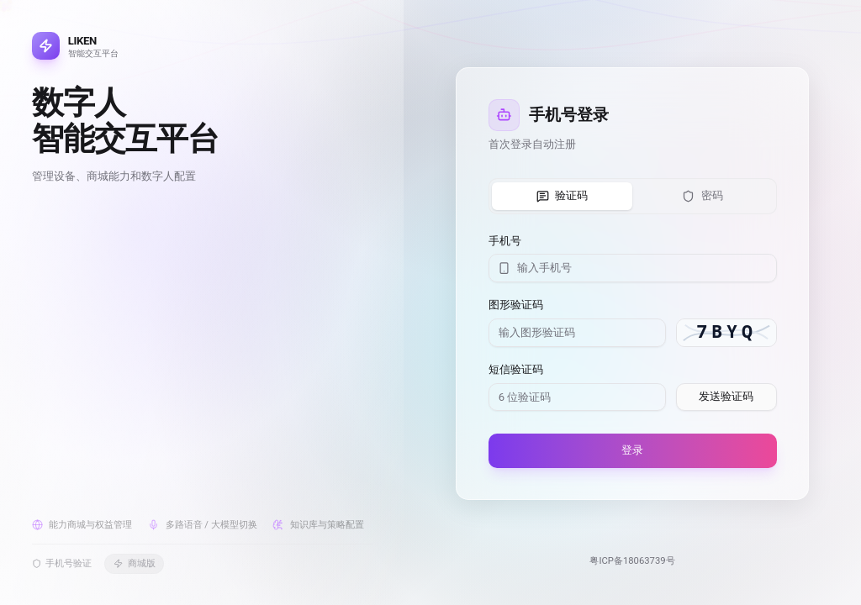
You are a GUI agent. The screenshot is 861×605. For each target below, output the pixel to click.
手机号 (505, 240)
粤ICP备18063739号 (631, 560)
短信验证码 (516, 369)
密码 (702, 196)
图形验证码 (516, 304)
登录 (632, 450)
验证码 (562, 196)
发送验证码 (726, 396)
